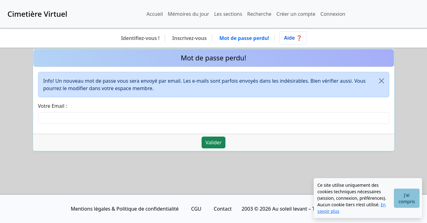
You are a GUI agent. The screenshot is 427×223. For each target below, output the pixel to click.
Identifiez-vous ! (140, 38)
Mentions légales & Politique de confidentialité (125, 208)
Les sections (228, 14)
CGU (196, 208)
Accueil (154, 14)
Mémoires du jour (188, 14)
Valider (214, 142)
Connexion (332, 14)
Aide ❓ (293, 37)
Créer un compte (296, 14)
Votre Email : (52, 106)
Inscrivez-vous (189, 38)
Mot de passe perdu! (244, 38)
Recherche (259, 14)
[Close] (381, 81)
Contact (223, 208)
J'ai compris (407, 198)
